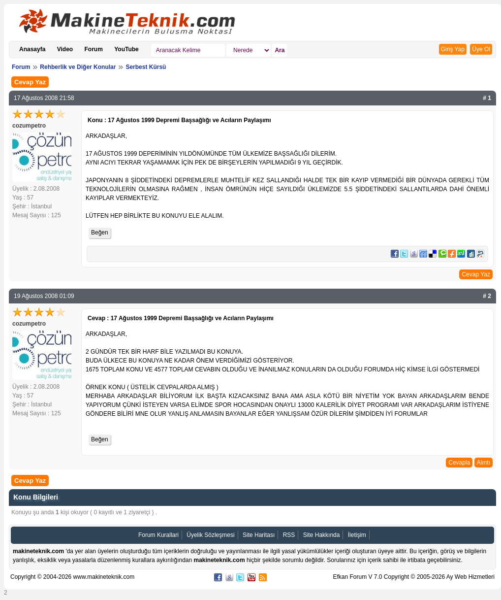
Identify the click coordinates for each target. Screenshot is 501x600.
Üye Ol (481, 49)
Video (65, 49)
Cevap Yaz (30, 82)
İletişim (357, 535)
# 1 (487, 98)
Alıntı (483, 462)
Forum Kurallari (158, 535)
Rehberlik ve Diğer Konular (78, 67)
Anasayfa (32, 49)
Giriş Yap (453, 49)
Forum (94, 49)
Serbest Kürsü (145, 67)
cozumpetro (29, 125)
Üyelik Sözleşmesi (210, 535)
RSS (289, 535)
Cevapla (459, 462)
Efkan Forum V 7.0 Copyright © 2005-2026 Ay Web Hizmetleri (414, 576)
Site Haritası (259, 535)
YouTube (126, 49)
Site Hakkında (321, 535)
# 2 (487, 296)
